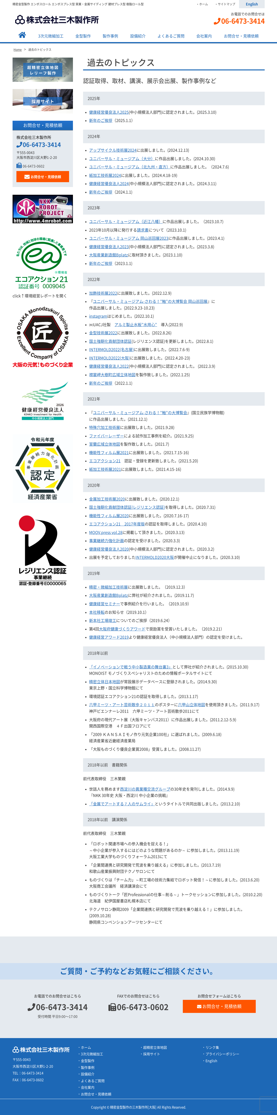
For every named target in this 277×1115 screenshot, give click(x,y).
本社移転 (97, 612)
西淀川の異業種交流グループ (145, 789)
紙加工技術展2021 (105, 469)
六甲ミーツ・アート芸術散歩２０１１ (122, 705)
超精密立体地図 (155, 1047)
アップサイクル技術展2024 (112, 150)
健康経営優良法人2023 (109, 247)
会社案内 (204, 36)
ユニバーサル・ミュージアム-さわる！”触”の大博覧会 (140, 413)
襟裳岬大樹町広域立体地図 (112, 375)
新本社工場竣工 (102, 620)
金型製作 (83, 36)
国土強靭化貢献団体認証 (110, 341)
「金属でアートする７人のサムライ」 (122, 804)
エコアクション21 (105, 461)
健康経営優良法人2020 (109, 549)
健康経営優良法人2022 (109, 366)
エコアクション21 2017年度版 (117, 524)
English (252, 4)
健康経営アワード (109, 637)
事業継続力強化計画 (106, 541)
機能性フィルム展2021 (109, 453)
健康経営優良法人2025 (109, 112)
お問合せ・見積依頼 (241, 36)
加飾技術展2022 (103, 293)
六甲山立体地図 (191, 705)
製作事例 (110, 36)
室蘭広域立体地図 (104, 444)
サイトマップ (226, 4)
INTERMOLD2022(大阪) (109, 358)
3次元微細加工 (51, 36)
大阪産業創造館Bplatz (108, 255)
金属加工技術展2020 (107, 499)
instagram (98, 316)
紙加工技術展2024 (105, 175)
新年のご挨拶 (100, 120)
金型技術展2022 (103, 333)
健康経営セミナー (104, 604)
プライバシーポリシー (222, 1054)
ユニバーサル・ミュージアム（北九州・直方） (129, 167)
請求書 (143, 230)
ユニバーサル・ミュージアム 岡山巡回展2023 (128, 238)
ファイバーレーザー (106, 436)
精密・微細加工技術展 (108, 587)
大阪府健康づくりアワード (122, 629)
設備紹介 (138, 36)
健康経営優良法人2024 (109, 184)
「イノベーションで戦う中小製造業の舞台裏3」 (130, 667)
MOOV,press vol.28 (105, 532)
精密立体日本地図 (104, 682)
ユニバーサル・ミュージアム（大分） (122, 159)
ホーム (203, 4)
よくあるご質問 (171, 36)
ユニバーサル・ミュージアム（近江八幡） (126, 222)
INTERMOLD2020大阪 (154, 557)
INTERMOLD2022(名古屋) (111, 350)
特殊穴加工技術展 (104, 427)
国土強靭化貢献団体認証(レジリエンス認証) (127, 507)
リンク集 (212, 1047)
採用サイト (151, 1054)
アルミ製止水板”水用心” (135, 325)
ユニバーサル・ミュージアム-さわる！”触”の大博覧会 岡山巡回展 (150, 301)
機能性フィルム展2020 (109, 516)
